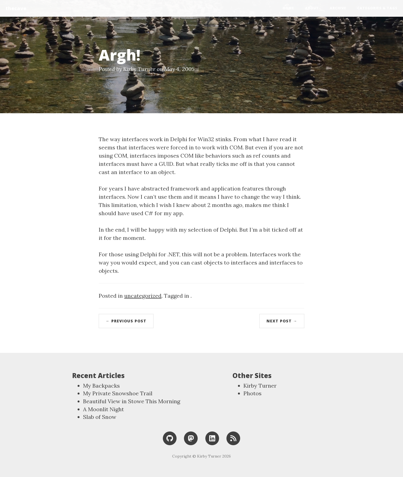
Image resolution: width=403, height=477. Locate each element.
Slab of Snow (99, 416)
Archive (338, 8)
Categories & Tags (377, 8)
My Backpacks (101, 385)
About (312, 8)
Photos (252, 393)
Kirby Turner (260, 385)
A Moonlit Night (103, 409)
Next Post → (281, 320)
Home (288, 8)
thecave (15, 8)
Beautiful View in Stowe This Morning (131, 401)
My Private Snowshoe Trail (117, 393)
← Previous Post (126, 320)
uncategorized (142, 295)
